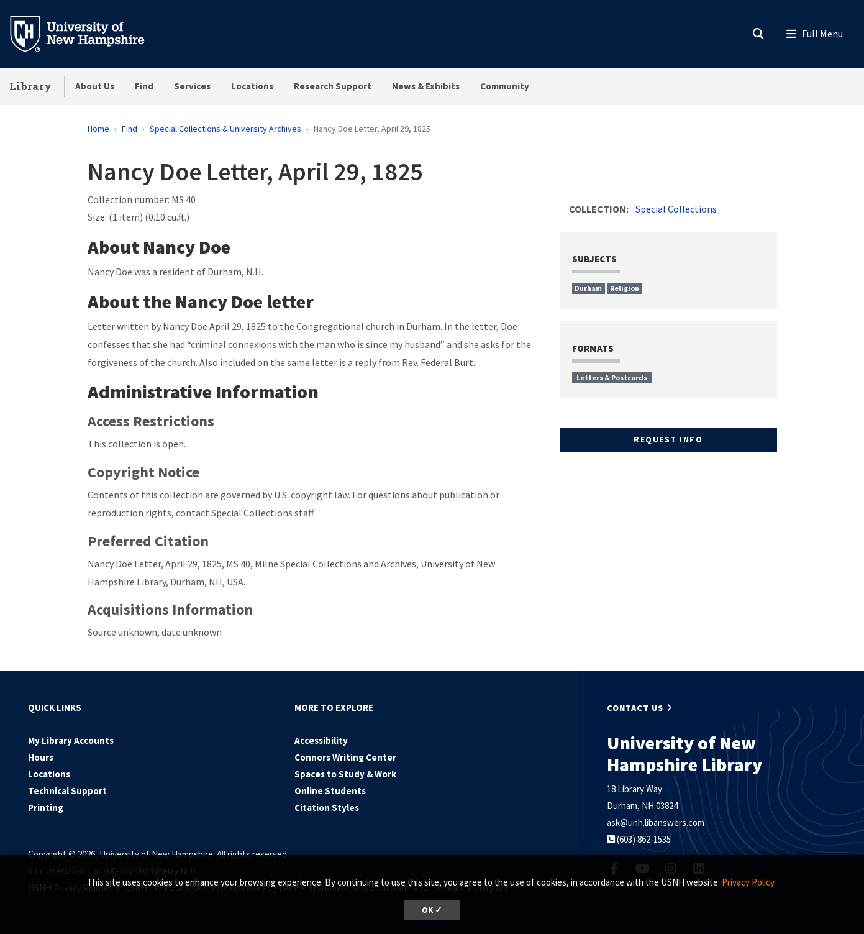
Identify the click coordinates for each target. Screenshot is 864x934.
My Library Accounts (71, 740)
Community (504, 86)
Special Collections (676, 209)
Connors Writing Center (345, 757)
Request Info (668, 439)
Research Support (332, 86)
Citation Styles (326, 807)
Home (98, 128)
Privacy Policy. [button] (749, 882)
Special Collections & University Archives (225, 128)
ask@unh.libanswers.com (655, 822)
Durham (588, 288)
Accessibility (321, 740)
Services (192, 86)
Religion (624, 288)
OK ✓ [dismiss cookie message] (432, 910)
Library (30, 86)
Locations (252, 86)
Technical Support (67, 791)
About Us (94, 86)
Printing (45, 807)
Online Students (330, 791)
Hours (40, 757)
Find (144, 86)
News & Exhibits (426, 86)
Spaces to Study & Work (345, 774)
